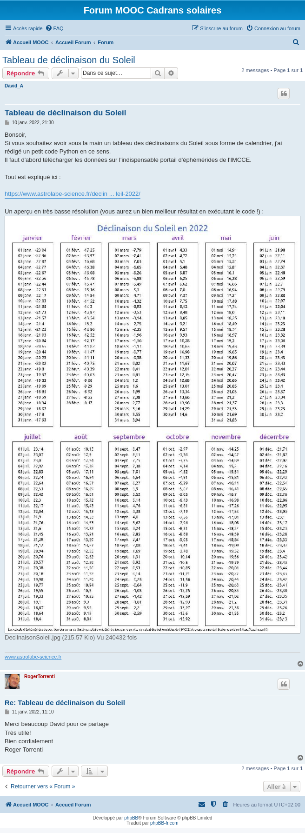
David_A (14, 85)
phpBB (131, 817)
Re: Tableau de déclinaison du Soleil (65, 702)
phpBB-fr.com (164, 823)
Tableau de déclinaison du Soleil (68, 60)
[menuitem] (54, 28)
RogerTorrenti (39, 676)
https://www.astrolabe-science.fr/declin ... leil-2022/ (72, 193)
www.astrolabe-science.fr (33, 657)
